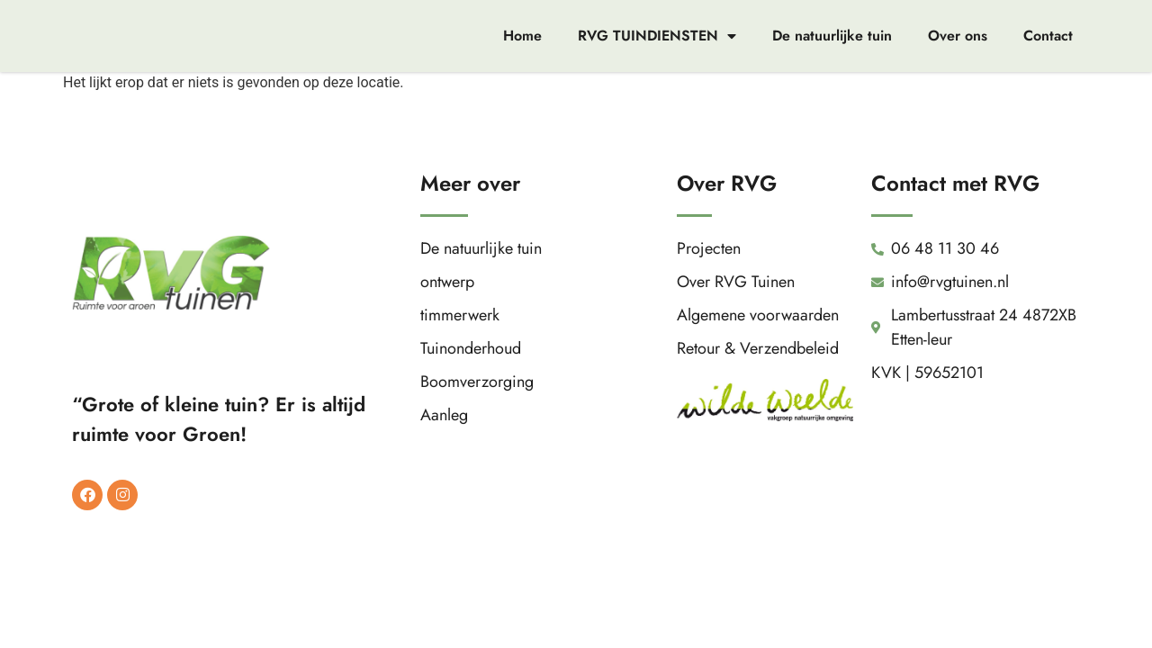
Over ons (957, 35)
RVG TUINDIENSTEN (657, 36)
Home (522, 35)
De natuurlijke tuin (832, 35)
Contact (1048, 35)
